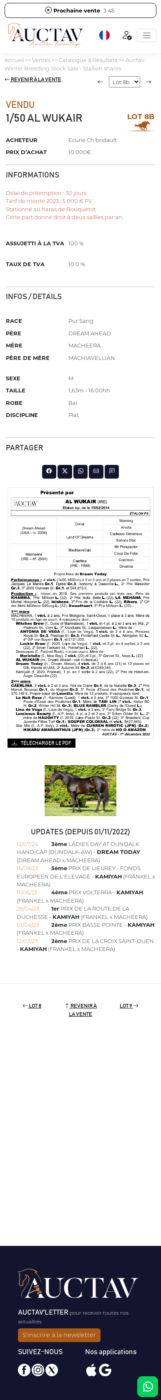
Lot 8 (32, 1006)
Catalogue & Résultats (88, 60)
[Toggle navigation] (146, 35)
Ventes (41, 60)
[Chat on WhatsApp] (147, 1386)
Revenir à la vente (33, 79)
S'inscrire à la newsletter (59, 1335)
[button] (105, 35)
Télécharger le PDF (41, 742)
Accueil (14, 60)
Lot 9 (129, 1006)
